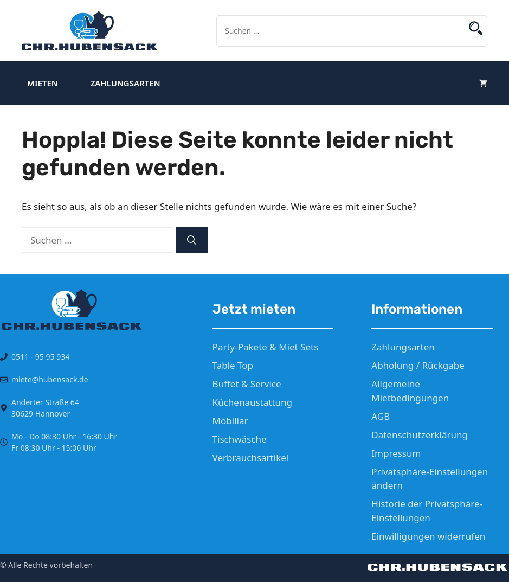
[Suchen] (192, 240)
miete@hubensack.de (49, 379)
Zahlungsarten (125, 83)
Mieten (42, 83)
